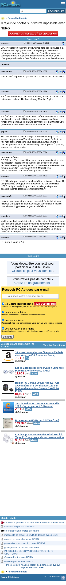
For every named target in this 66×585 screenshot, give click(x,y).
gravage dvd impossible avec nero (21, 547)
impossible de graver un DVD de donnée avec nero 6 (31, 535)
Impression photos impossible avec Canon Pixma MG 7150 (34, 522)
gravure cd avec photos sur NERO (21, 539)
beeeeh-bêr (6, 71)
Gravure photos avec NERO (18, 561)
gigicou (4, 131)
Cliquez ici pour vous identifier (32, 271)
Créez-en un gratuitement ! (33, 283)
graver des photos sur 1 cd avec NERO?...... (26, 543)
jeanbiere (5, 216)
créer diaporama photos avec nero (21, 530)
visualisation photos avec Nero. (20, 526)
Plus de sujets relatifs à (33, 566)
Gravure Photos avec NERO (18, 557)
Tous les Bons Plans (54, 345)
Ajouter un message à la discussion (33, 33)
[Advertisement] (32, 483)
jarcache (5, 43)
